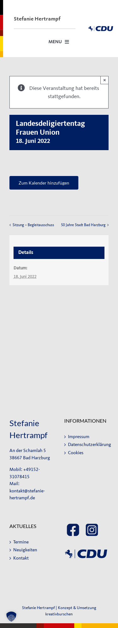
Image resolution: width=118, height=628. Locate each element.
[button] (11, 616)
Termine (21, 542)
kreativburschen (59, 614)
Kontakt (21, 558)
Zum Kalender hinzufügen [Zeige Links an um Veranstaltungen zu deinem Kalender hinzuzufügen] (44, 182)
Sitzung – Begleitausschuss (33, 225)
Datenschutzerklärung (87, 444)
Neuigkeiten (25, 550)
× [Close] (104, 80)
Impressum (78, 436)
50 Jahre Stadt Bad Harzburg (83, 225)
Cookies (75, 452)
